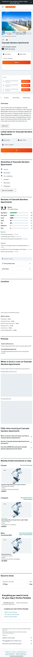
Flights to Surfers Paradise (10, 585)
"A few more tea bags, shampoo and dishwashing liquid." (15, 246)
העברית (25, 1)
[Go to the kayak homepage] (10, 7)
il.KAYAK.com (8, 625)
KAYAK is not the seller (17, 611)
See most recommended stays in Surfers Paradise (25, 507)
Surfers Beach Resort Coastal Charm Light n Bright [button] (14, 493)
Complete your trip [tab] (8, 576)
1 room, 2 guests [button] (8, 58)
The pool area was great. (9, 234)
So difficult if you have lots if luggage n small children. (16, 249)
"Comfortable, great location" (11, 236)
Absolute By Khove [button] (6, 527)
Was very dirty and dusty (9, 251)
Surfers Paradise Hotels (21, 628)
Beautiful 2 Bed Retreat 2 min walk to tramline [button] (13, 458)
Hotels (14, 625)
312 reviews (11, 49)
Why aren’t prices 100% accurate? (17, 617)
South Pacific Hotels (21, 625)
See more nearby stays (26, 438)
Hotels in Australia (10, 626)
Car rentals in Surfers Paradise (11, 588)
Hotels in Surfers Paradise (10, 590)
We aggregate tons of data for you (17, 614)
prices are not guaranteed (8, 606)
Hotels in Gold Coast (9, 628)
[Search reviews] (18, 259)
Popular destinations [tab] (22, 576)
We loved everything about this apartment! (14, 239)
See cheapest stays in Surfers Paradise (26, 472)
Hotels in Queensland (20, 626)
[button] (31, 2)
